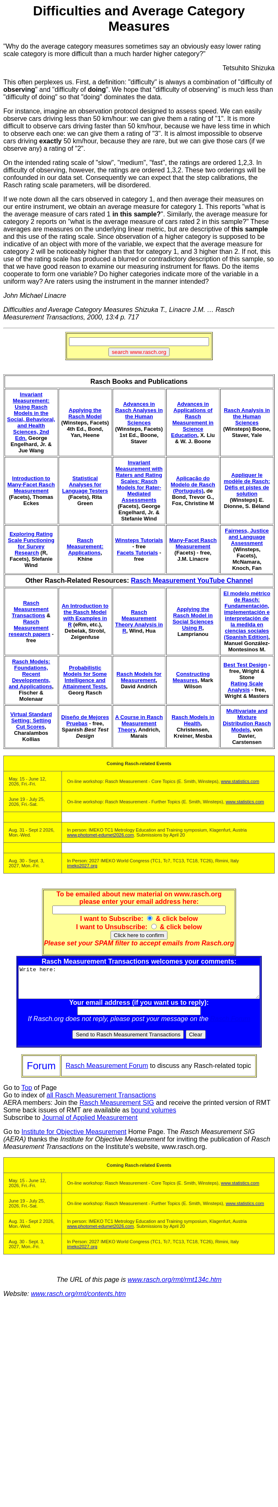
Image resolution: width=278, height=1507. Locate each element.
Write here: (140, 985)
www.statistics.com (240, 781)
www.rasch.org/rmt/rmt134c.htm (174, 1285)
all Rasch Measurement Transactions (101, 1101)
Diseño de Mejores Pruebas (85, 720)
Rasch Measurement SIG (116, 1108)
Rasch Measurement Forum (107, 1071)
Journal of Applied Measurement (89, 1123)
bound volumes (153, 1116)
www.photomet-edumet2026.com (100, 834)
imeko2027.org (82, 865)
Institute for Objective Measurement (74, 1137)
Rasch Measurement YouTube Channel (192, 580)
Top (26, 1093)
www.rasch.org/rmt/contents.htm (78, 1299)
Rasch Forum (232, 1024)
